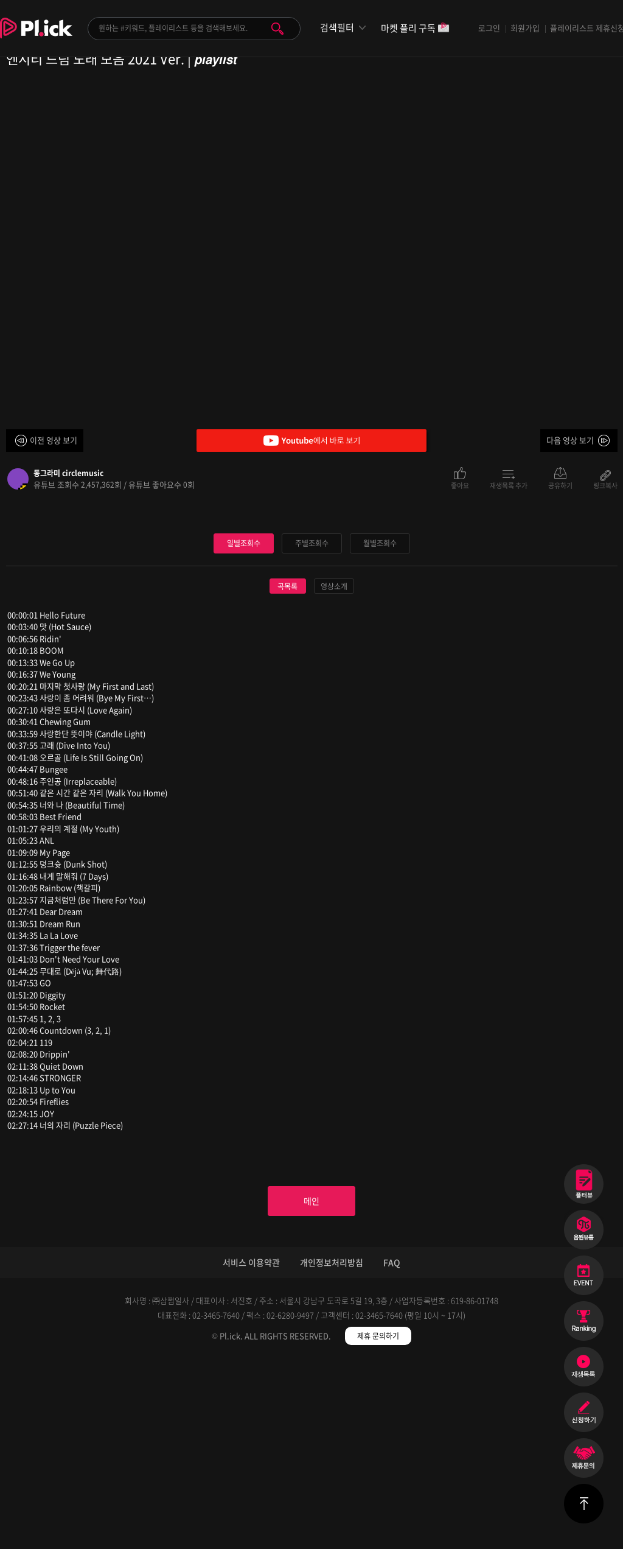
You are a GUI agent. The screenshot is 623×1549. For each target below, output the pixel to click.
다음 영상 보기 (570, 440)
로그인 (489, 27)
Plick (36, 37)
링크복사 (605, 484)
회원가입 (525, 27)
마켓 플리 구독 (415, 29)
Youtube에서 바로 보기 (311, 440)
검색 (277, 28)
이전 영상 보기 (53, 440)
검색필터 (337, 27)
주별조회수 (311, 726)
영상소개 (334, 769)
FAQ (391, 1451)
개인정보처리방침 (331, 1451)
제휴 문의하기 (378, 1524)
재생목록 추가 (508, 484)
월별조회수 (379, 726)
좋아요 (460, 484)
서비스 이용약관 (251, 1451)
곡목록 (287, 769)
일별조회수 (243, 726)
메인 (311, 1387)
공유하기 (560, 484)
